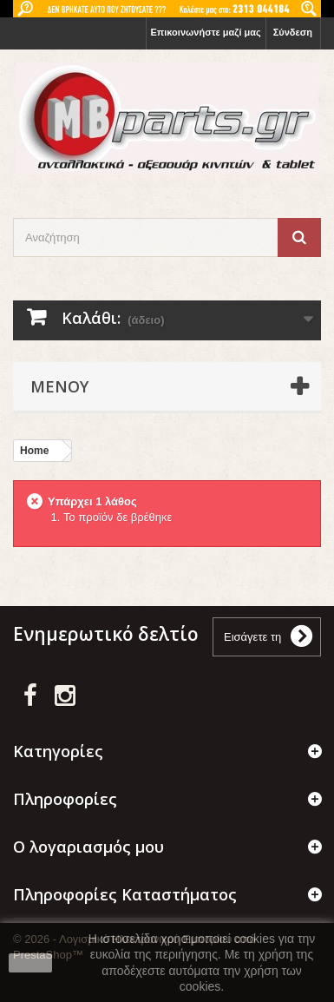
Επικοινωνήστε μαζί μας (206, 32)
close (30, 963)
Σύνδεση (292, 32)
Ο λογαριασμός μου (88, 846)
